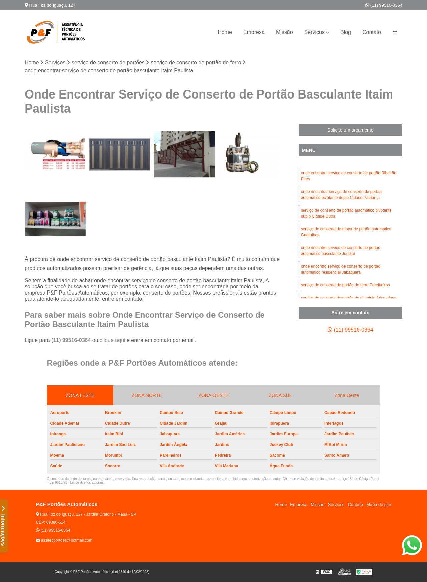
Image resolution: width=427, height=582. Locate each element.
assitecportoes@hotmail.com (64, 540)
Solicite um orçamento (350, 130)
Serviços (314, 32)
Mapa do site (378, 504)
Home (225, 32)
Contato (371, 32)
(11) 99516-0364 (383, 5)
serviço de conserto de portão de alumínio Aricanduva (348, 298)
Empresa (254, 32)
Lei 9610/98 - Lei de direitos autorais (77, 482)
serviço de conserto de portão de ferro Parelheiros (345, 285)
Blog (345, 32)
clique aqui (112, 340)
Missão (284, 32)
